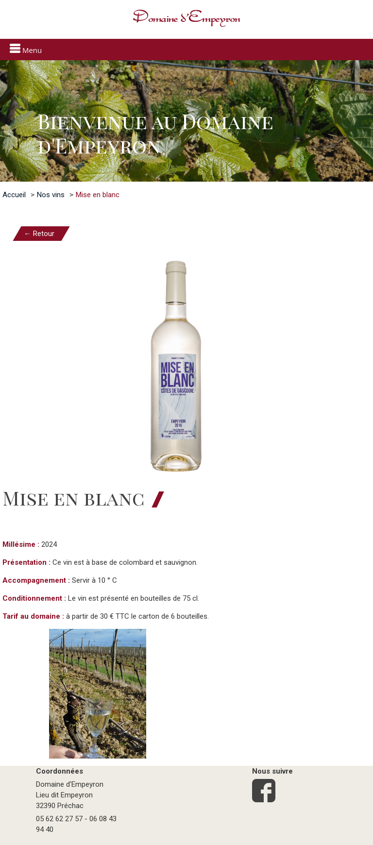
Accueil (14, 194)
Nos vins (51, 194)
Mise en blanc (97, 194)
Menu (26, 49)
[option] (186, 121)
